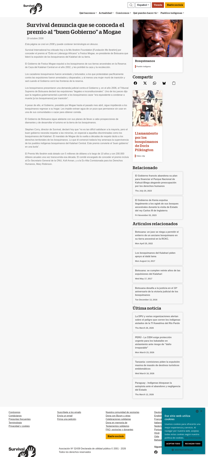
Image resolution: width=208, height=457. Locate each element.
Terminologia (15, 413)
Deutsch (158, 402)
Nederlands (160, 416)
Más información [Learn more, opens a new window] (192, 437)
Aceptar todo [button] (173, 443)
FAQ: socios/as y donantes (119, 420)
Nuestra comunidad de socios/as (122, 402)
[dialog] (183, 431)
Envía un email (65, 406)
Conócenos (122, 13)
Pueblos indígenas (171, 13)
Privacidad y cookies (19, 416)
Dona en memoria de (116, 413)
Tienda (158, 5)
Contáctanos (15, 406)
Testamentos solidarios (117, 416)
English (158, 406)
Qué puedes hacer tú (145, 13)
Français (158, 409)
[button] (131, 5)
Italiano (158, 413)
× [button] (201, 411)
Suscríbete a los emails (69, 402)
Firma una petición (66, 409)
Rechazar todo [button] (192, 443)
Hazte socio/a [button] (175, 5)
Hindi (156, 423)
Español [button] (142, 5)
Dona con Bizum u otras (118, 406)
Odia (156, 427)
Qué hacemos (87, 13)
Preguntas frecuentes (20, 409)
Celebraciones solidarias (118, 409)
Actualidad (105, 13)
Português (159, 420)
